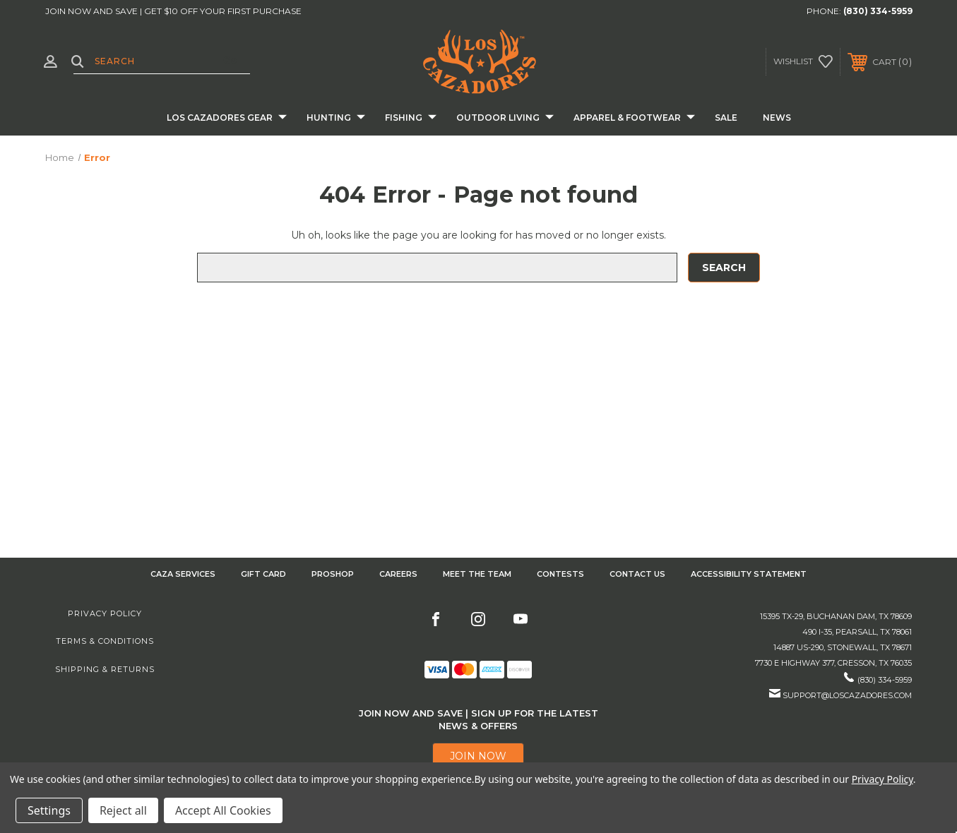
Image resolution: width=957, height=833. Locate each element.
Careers (398, 574)
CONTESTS (560, 574)
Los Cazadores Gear (227, 118)
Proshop (332, 574)
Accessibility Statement (749, 574)
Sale (726, 117)
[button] (478, 756)
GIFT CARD (263, 574)
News (777, 117)
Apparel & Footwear (634, 118)
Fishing (410, 118)
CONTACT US (637, 574)
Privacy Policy (105, 613)
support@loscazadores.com (847, 695)
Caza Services (182, 574)
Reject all (123, 810)
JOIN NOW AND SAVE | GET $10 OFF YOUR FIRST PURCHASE (173, 11)
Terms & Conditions (105, 641)
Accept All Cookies (223, 810)
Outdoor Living (505, 118)
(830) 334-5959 (878, 11)
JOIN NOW (478, 756)
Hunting (336, 118)
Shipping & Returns (105, 669)
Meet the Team (477, 574)
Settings (49, 810)
